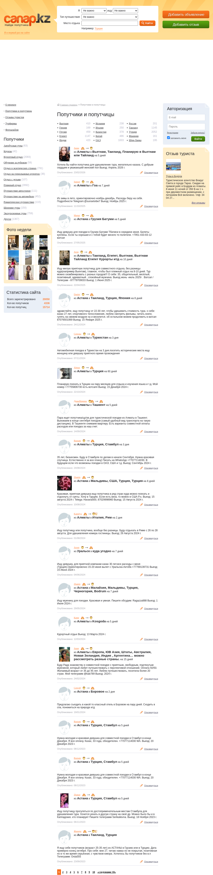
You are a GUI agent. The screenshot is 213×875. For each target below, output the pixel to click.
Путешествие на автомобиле (19, 196)
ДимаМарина (80, 401)
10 (93, 872)
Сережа (77, 333)
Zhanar (77, 794)
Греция (63, 127)
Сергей (77, 687)
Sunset (77, 181)
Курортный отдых (13, 156)
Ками (76, 617)
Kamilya (78, 513)
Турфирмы (11, 123)
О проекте (10, 104)
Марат (77, 215)
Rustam (77, 440)
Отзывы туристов (14, 117)
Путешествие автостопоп (17, 190)
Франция (134, 136)
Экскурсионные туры (15, 213)
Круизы (8, 151)
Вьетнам (63, 123)
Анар (76, 648)
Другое (7, 219)
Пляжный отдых (12, 185)
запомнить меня (178, 138)
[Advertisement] (107, 69)
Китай (99, 136)
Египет (63, 136)
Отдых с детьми (12, 179)
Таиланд (133, 127)
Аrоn (76, 252)
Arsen (76, 547)
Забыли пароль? (198, 132)
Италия (99, 127)
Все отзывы (198, 202)
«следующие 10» (106, 872)
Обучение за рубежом (15, 162)
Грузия (63, 131)
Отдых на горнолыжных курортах (22, 173)
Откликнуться (151, 172)
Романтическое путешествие (19, 202)
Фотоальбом (12, 129)
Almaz (77, 367)
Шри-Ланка (135, 140)
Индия (62, 140)
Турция (99, 28)
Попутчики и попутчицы (18, 111)
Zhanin (77, 477)
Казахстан (101, 131)
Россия (132, 123)
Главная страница (68, 104)
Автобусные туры (13, 145)
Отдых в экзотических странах (20, 168)
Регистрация (172, 132)
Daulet (77, 294)
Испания (100, 123)
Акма (76, 148)
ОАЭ (98, 140)
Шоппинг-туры (12, 207)
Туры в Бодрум (174, 176)
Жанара (77, 831)
